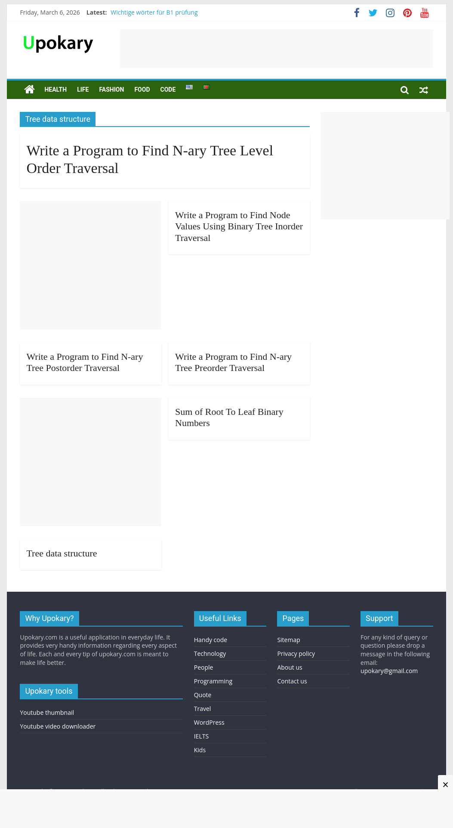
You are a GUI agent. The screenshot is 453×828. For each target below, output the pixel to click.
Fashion (111, 89)
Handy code (210, 640)
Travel (202, 708)
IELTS (201, 736)
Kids (200, 750)
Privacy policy (296, 653)
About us (289, 667)
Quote (203, 695)
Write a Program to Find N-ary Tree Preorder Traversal (233, 362)
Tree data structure (61, 553)
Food (142, 89)
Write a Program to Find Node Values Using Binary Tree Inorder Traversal (239, 226)
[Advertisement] (276, 48)
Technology (210, 653)
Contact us (292, 681)
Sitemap (288, 640)
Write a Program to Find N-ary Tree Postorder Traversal (84, 362)
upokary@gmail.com (389, 671)
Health (55, 89)
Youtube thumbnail (47, 712)
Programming (213, 681)
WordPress (209, 722)
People (203, 667)
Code (168, 89)
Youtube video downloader (58, 726)
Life (83, 89)
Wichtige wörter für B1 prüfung (154, 12)
